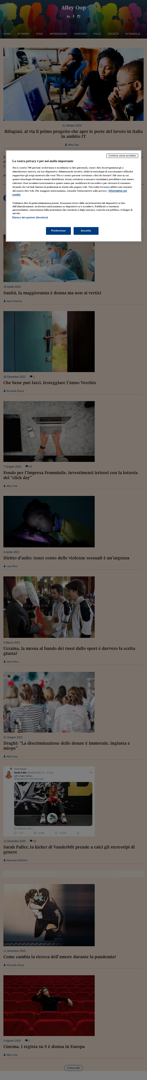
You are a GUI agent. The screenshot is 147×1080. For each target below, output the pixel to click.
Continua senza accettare (122, 155)
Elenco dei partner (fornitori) (30, 217)
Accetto (86, 230)
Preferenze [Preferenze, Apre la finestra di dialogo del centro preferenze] (58, 230)
